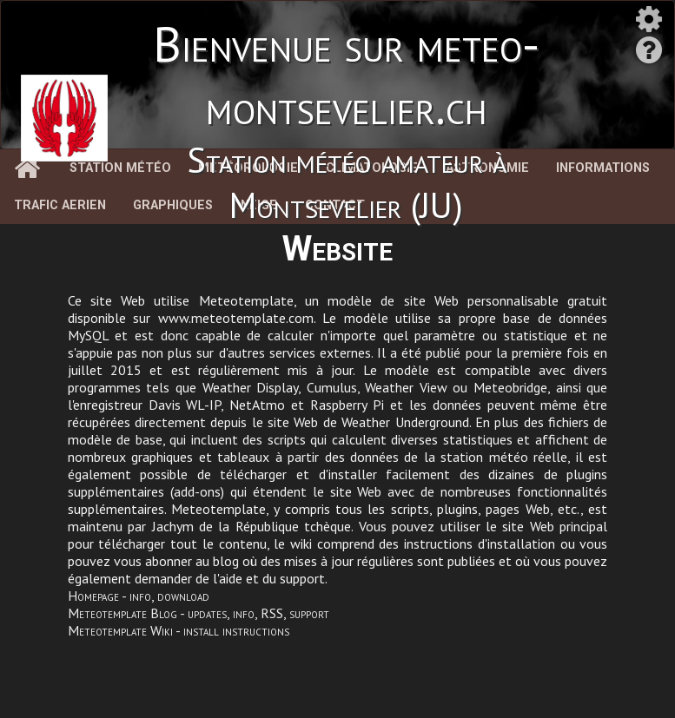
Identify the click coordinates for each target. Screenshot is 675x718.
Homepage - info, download (138, 595)
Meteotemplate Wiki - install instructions (178, 630)
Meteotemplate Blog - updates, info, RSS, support (198, 613)
